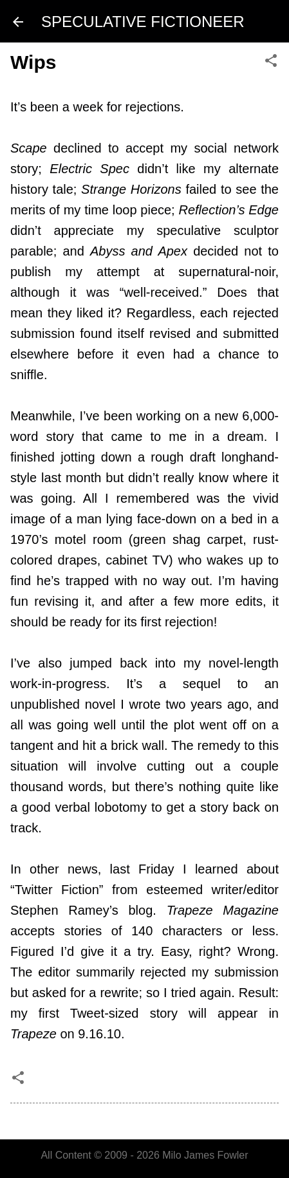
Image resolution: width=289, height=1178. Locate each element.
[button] (271, 61)
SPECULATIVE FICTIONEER (143, 21)
